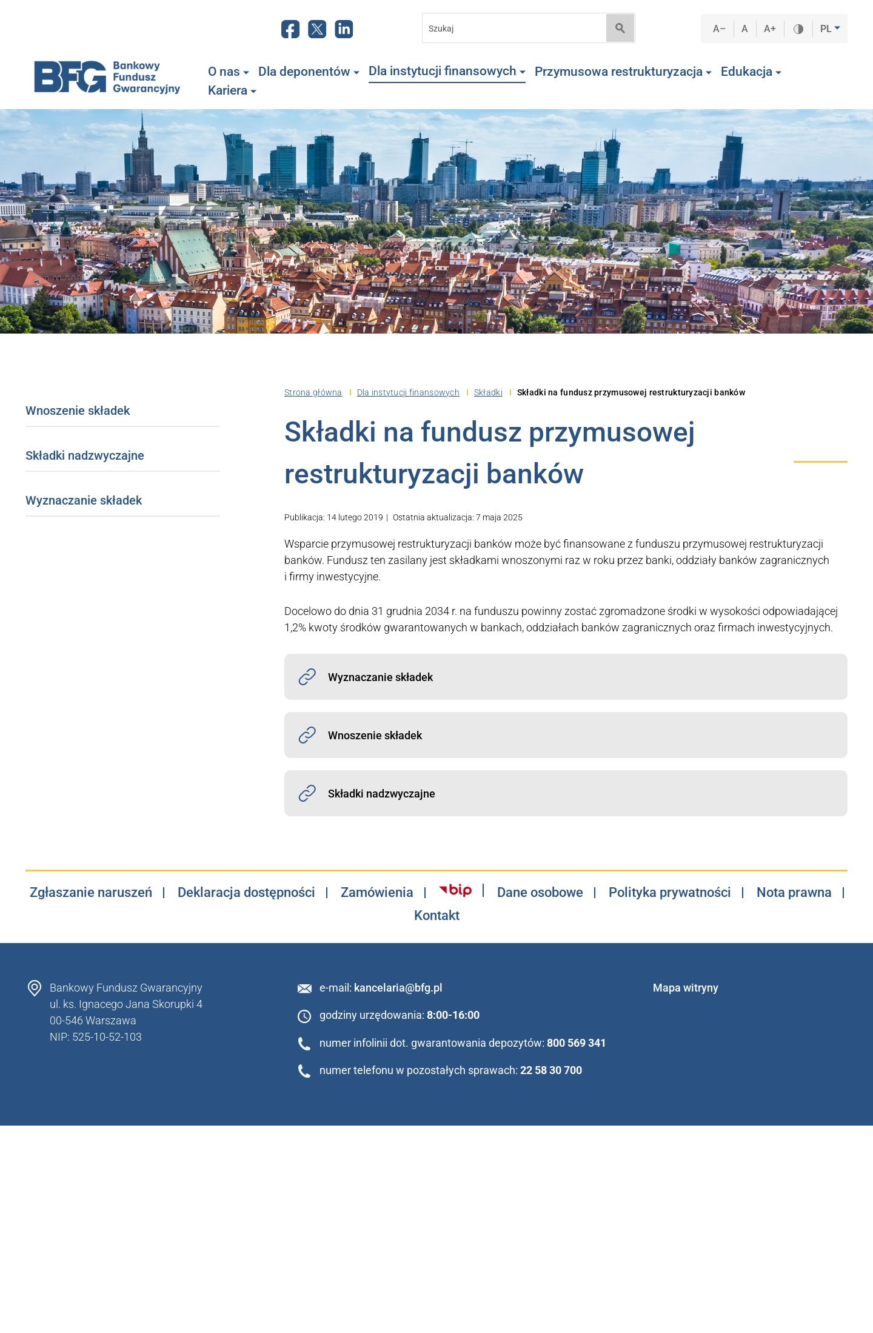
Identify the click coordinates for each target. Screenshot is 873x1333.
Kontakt (437, 915)
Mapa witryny (685, 987)
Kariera (232, 90)
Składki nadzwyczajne (84, 455)
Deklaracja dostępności (246, 892)
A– (719, 29)
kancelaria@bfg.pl (398, 987)
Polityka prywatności (670, 892)
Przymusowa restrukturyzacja (623, 71)
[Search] (510, 28)
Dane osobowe (540, 892)
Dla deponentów (309, 71)
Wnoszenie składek (77, 410)
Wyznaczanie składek (83, 500)
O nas (228, 71)
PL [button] (827, 29)
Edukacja (751, 71)
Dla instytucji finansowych (447, 71)
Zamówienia (377, 892)
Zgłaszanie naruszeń (91, 892)
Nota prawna (794, 892)
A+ (770, 29)
